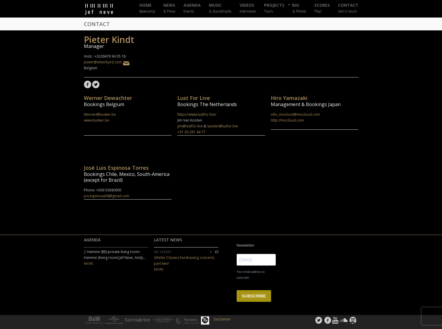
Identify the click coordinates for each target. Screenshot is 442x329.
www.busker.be (96, 120)
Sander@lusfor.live (222, 126)
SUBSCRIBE (254, 296)
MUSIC (220, 8)
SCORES (322, 8)
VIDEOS (248, 8)
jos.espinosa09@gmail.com (106, 195)
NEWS (169, 8)
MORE (88, 263)
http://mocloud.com (287, 120)
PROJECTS (274, 8)
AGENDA (192, 8)
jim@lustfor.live (190, 126)
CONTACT (348, 8)
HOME (147, 8)
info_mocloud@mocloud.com (295, 114)
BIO (299, 8)
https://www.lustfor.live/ (196, 114)
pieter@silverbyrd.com (105, 62)
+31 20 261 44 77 (191, 131)
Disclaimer (222, 319)
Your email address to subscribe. (251, 274)
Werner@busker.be (100, 114)
